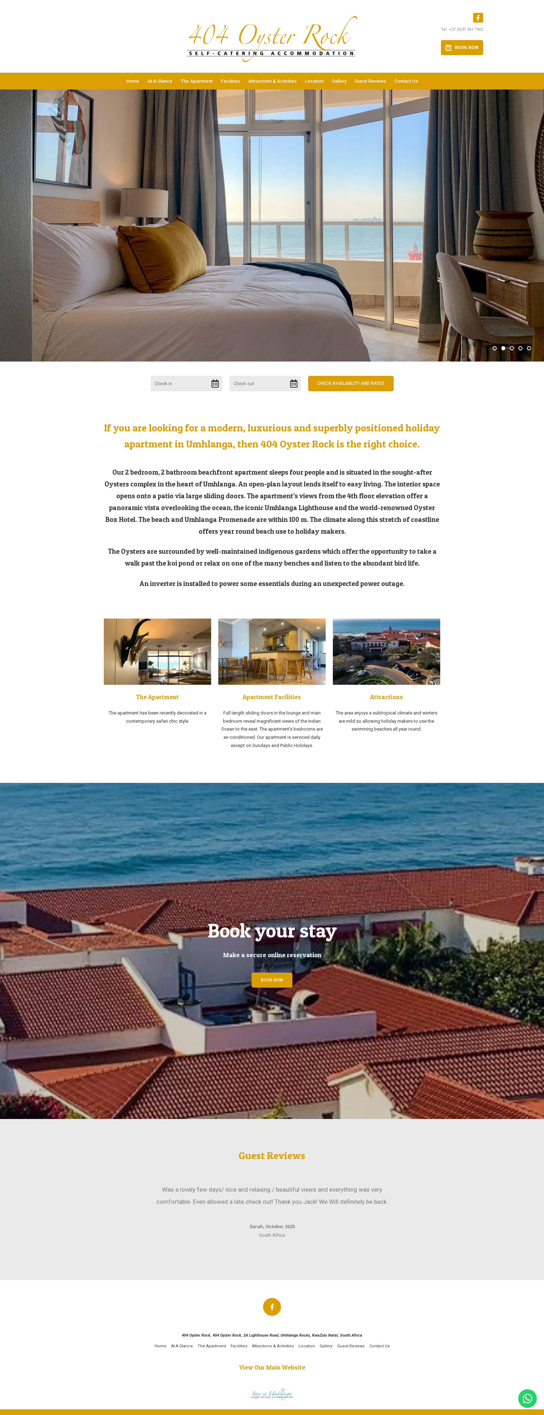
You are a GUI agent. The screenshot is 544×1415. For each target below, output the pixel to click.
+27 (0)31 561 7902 (466, 29)
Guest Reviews (370, 81)
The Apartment (197, 81)
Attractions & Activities (272, 81)
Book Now (462, 47)
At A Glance (160, 81)
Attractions (386, 697)
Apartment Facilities (272, 697)
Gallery (339, 81)
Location (314, 81)
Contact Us (406, 81)
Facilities (230, 81)
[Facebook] (478, 18)
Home (132, 81)
